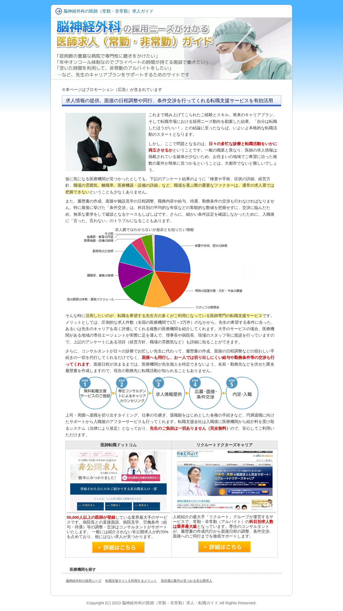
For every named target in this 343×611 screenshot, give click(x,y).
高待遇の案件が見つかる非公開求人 (186, 581)
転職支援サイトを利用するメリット (131, 581)
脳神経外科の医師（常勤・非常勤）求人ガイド (109, 11)
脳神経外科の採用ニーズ (83, 581)
